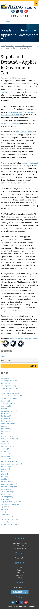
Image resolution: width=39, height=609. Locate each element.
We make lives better (8, 519)
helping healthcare (7, 439)
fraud (3, 426)
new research (6, 482)
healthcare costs (7, 436)
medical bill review (7, 461)
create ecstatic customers (23, 46)
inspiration (4, 454)
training (3, 509)
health (3, 434)
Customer (4, 401)
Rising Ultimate (6, 492)
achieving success (7, 381)
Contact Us (19, 575)
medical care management (10, 464)
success (4, 499)
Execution (4, 419)
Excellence (5, 416)
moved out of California (10, 123)
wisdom (3, 522)
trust (2, 512)
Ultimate (4, 514)
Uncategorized (6, 517)
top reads (4, 507)
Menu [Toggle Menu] (6, 21)
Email (3, 356)
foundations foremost (8, 424)
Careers (19, 570)
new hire (4, 479)
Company (19, 568)
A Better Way (5, 378)
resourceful (5, 489)
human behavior (7, 446)
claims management (8, 388)
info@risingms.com (19, 548)
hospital (4, 444)
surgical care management (10, 502)
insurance (4, 456)
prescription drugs (7, 487)
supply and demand (30, 163)
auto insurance (6, 383)
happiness (4, 431)
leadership (4, 459)
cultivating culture (7, 398)
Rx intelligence (6, 497)
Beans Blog (10, 46)
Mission (3, 474)
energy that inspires (8, 411)
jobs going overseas (23, 132)
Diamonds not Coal (8, 403)
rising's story (5, 494)
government (33, 339)
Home (3, 46)
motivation (5, 477)
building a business (8, 386)
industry (4, 451)
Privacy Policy (19, 558)
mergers (4, 471)
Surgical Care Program (9, 504)
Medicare (4, 469)
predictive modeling (8, 484)
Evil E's (3, 414)
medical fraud (6, 466)
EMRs (3, 408)
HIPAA (3, 441)
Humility (4, 449)
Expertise (4, 421)
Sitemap (19, 578)
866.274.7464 (19, 15)
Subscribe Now (19, 592)
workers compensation (9, 524)
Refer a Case (19, 573)
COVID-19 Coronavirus (9, 393)
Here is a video (7, 92)
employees (5, 406)
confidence (5, 391)
